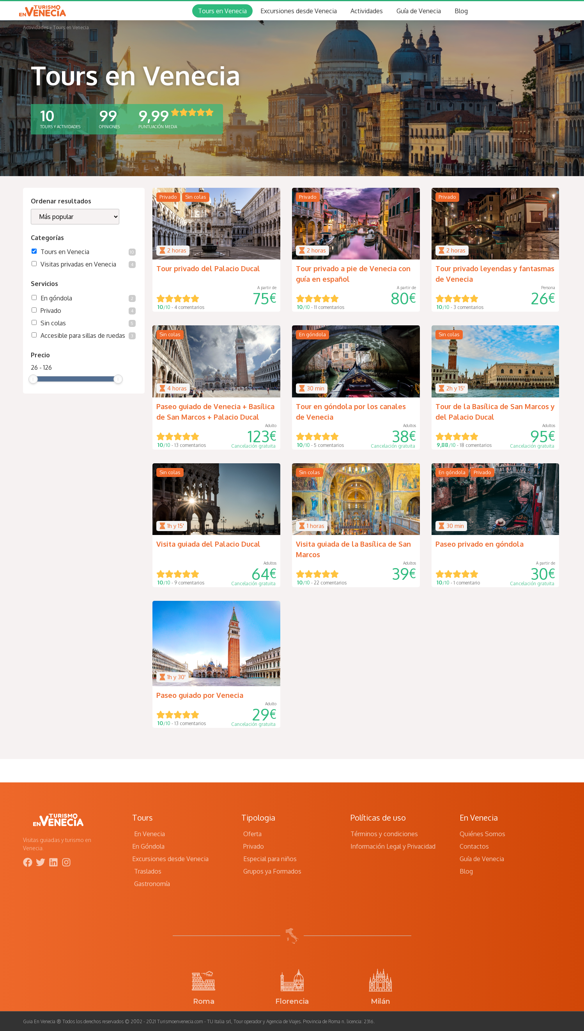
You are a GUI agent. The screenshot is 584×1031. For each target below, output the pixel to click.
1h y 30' (176, 677)
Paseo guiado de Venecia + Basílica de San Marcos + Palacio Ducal (215, 411)
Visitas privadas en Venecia (88, 264)
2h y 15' (455, 388)
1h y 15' (175, 526)
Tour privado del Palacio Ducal (208, 268)
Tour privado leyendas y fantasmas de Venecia (494, 273)
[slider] (33, 379)
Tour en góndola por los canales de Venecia (351, 411)
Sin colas (88, 323)
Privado (88, 310)
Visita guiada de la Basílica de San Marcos (353, 549)
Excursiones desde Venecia (298, 11)
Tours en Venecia (222, 11)
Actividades (366, 11)
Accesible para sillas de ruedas (88, 335)
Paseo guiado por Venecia (199, 695)
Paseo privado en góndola (479, 544)
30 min (315, 388)
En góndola (88, 298)
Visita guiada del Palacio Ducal (208, 544)
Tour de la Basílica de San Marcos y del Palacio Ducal (495, 411)
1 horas (315, 526)
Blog (461, 11)
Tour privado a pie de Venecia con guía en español (353, 273)
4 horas (177, 388)
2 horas (176, 250)
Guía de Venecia (418, 11)
